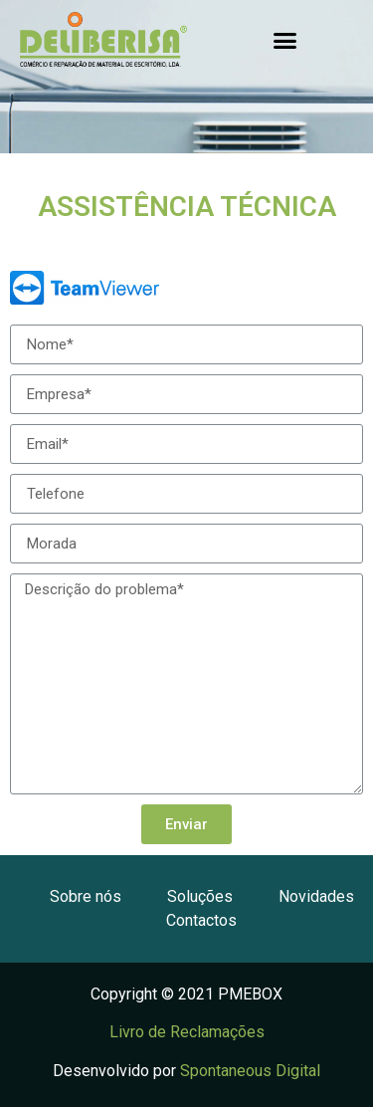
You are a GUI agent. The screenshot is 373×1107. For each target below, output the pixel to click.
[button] (284, 40)
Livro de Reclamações (187, 1031)
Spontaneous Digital (250, 1070)
